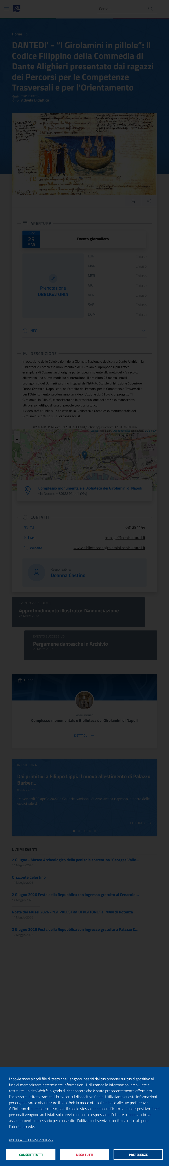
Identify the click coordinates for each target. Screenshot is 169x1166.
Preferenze (138, 1154)
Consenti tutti (31, 1154)
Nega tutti (84, 1154)
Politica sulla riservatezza (31, 1140)
